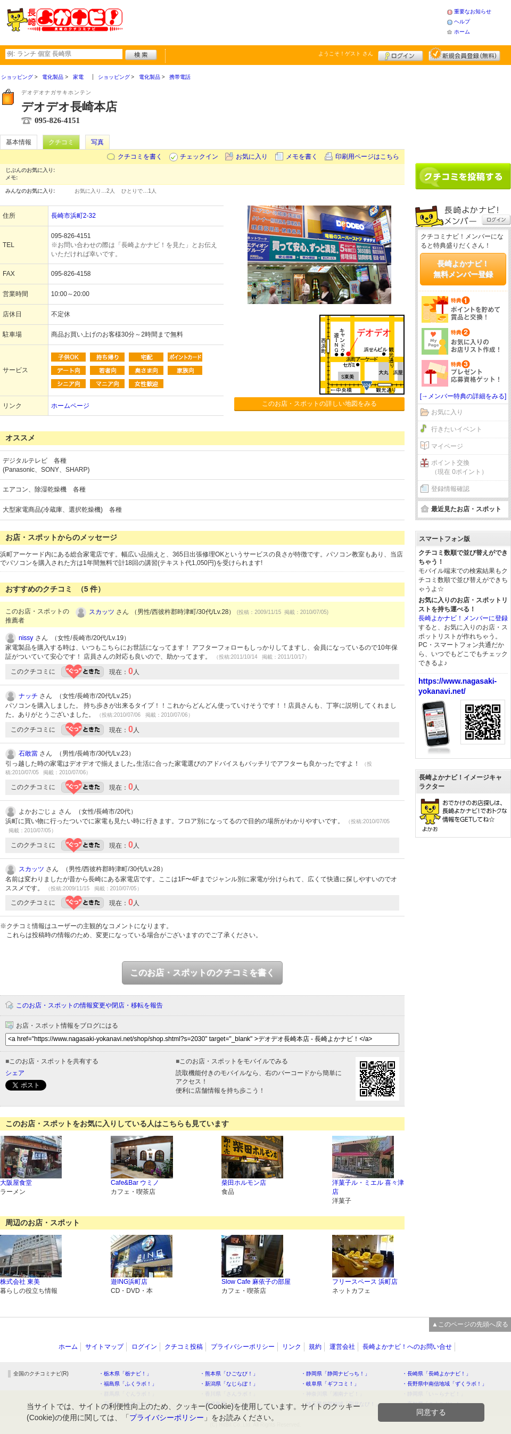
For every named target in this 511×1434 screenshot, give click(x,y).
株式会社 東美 (20, 1281)
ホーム (462, 32)
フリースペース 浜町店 (365, 1281)
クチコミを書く (140, 156)
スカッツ (101, 612)
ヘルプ (462, 21)
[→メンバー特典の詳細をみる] (463, 396)
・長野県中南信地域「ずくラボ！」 (444, 1384)
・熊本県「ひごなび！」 (229, 1373)
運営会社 (342, 1346)
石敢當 (28, 753)
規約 (315, 1346)
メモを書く (302, 156)
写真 (97, 142)
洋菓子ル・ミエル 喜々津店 (368, 1187)
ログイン (400, 54)
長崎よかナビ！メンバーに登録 (463, 618)
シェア (14, 1073)
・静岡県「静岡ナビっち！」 (335, 1373)
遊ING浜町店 (129, 1281)
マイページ (447, 446)
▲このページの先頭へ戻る (470, 1324)
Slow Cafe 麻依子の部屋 (256, 1281)
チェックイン (199, 156)
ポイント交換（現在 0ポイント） (459, 467)
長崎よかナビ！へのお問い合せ (407, 1346)
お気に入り (252, 156)
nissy (26, 638)
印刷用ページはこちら (367, 156)
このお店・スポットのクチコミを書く (202, 972)
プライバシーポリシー (243, 1346)
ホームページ (70, 405)
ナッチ (28, 696)
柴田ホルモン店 (243, 1182)
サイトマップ (104, 1346)
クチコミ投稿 (183, 1346)
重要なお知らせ (472, 11)
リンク (291, 1346)
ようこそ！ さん (345, 53)
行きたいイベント (456, 429)
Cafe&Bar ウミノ (135, 1182)
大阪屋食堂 (16, 1182)
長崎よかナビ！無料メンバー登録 (463, 268)
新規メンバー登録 (464, 54)
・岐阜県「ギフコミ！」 (330, 1384)
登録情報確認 (450, 489)
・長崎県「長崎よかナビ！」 (436, 1373)
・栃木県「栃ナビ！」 (125, 1373)
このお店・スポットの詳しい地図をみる (319, 403)
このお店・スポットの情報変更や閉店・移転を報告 (89, 1005)
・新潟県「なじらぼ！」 (229, 1384)
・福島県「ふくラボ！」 (127, 1384)
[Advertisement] (463, 110)
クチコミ (61, 142)
